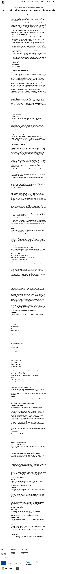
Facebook (13, 552)
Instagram (13, 553)
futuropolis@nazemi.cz (5, 557)
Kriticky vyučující (30, 1)
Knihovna (49, 1)
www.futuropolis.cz (4, 555)
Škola (17, 7)
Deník (53, 1)
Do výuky (20, 7)
